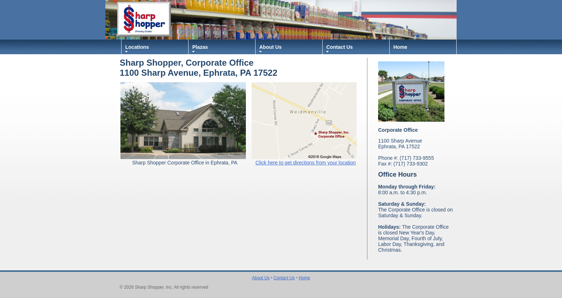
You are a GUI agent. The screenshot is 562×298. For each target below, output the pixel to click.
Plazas (200, 47)
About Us (270, 47)
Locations (137, 47)
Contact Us (340, 47)
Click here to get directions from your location (306, 163)
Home (401, 47)
